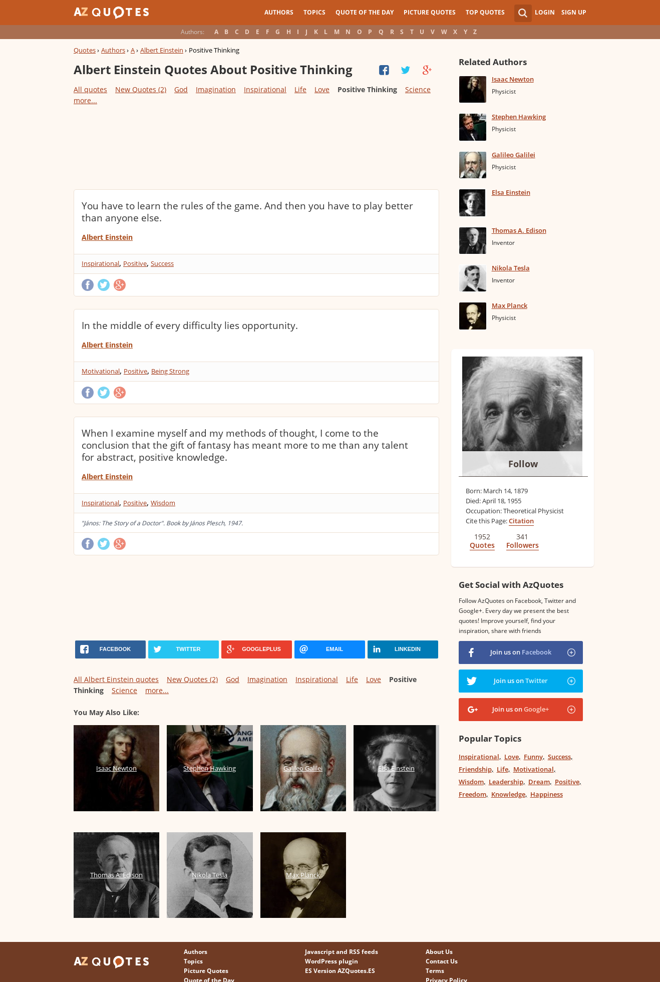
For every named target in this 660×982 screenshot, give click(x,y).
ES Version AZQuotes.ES (340, 970)
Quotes (85, 50)
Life (300, 89)
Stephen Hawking (519, 116)
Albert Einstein (161, 50)
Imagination (216, 89)
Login (545, 12)
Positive (135, 263)
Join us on (520, 652)
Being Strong (170, 371)
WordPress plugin (331, 961)
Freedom (472, 794)
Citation (521, 520)
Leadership (506, 781)
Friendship (475, 769)
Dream (539, 781)
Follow (523, 464)
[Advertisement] (256, 147)
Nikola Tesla (511, 267)
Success (162, 263)
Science (418, 89)
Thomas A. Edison (519, 230)
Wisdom (163, 502)
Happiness (546, 794)
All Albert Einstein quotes (116, 679)
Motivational (101, 371)
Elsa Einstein (511, 192)
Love (321, 89)
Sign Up (573, 12)
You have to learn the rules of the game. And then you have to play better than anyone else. (247, 212)
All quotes (90, 89)
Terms (435, 970)
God (181, 89)
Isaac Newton (513, 79)
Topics (314, 12)
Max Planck (509, 305)
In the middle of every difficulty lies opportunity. (190, 325)
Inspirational (265, 89)
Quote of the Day (365, 12)
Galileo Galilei (513, 154)
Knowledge (508, 794)
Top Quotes (485, 12)
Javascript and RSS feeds (341, 951)
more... (85, 100)
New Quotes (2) (140, 89)
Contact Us (442, 961)
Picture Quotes (430, 12)
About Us (439, 951)
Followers (522, 545)
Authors (278, 12)
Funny (533, 756)
